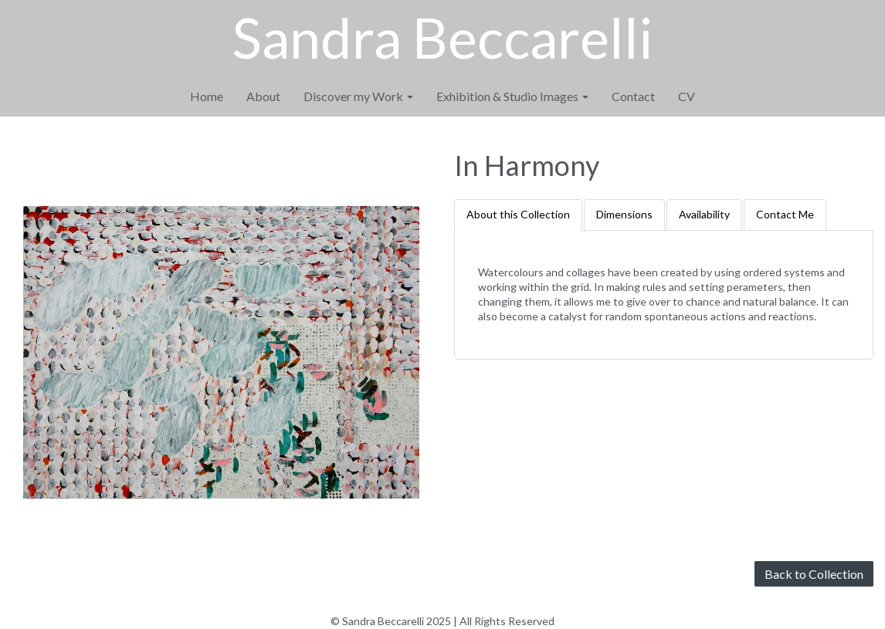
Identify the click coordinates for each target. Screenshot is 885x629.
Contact (633, 96)
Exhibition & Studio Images (512, 96)
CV (686, 96)
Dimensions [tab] (624, 214)
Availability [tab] (704, 214)
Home (206, 96)
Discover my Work (358, 96)
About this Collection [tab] (518, 214)
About (263, 96)
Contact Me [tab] (785, 214)
